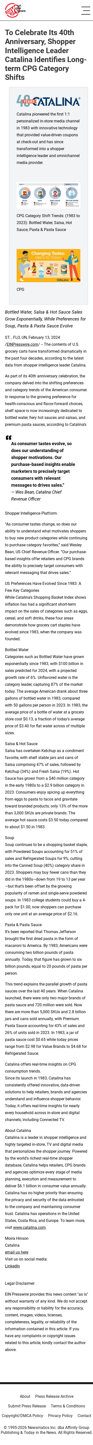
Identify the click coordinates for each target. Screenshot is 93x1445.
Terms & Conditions (68, 1406)
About (25, 1396)
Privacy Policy (60, 1415)
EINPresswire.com (22, 344)
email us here (16, 1252)
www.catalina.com (29, 1227)
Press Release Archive (54, 1396)
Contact (84, 1415)
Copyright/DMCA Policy (22, 1415)
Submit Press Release (27, 1406)
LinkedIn (12, 1266)
